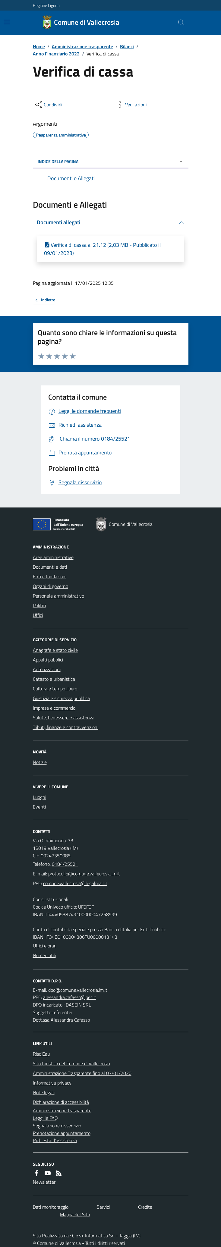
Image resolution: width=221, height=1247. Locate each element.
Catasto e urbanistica (54, 679)
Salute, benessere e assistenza (63, 717)
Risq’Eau (41, 1053)
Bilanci (127, 46)
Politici (39, 605)
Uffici (38, 615)
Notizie (40, 762)
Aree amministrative (53, 557)
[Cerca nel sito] (178, 22)
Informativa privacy (52, 1082)
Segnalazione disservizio (57, 1125)
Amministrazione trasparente (82, 46)
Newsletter (44, 1182)
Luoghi (39, 797)
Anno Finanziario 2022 (56, 53)
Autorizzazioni (47, 669)
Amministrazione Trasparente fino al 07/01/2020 (82, 1073)
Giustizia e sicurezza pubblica (61, 698)
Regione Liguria (46, 5)
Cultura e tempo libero (55, 688)
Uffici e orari (44, 945)
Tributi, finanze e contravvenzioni (65, 727)
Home (39, 46)
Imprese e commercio (54, 707)
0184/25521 (65, 864)
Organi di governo (50, 586)
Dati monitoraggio (50, 1207)
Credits (145, 1207)
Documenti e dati (50, 566)
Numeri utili (44, 955)
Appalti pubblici (48, 659)
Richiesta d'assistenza (55, 1140)
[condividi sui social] (48, 104)
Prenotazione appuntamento (61, 1133)
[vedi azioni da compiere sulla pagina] (131, 104)
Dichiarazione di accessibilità (61, 1102)
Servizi (103, 1207)
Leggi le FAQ (45, 1118)
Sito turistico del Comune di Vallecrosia (71, 1063)
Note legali (44, 1092)
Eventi (39, 806)
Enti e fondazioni (49, 576)
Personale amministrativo (58, 595)
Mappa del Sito (75, 1214)
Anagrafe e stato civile (55, 650)
